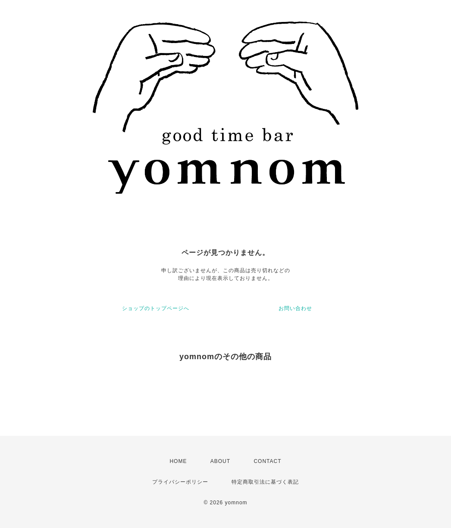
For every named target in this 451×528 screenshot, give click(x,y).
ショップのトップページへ (155, 308)
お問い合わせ (295, 308)
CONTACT (267, 461)
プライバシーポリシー (180, 482)
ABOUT (220, 461)
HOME (178, 461)
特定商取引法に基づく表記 (265, 482)
